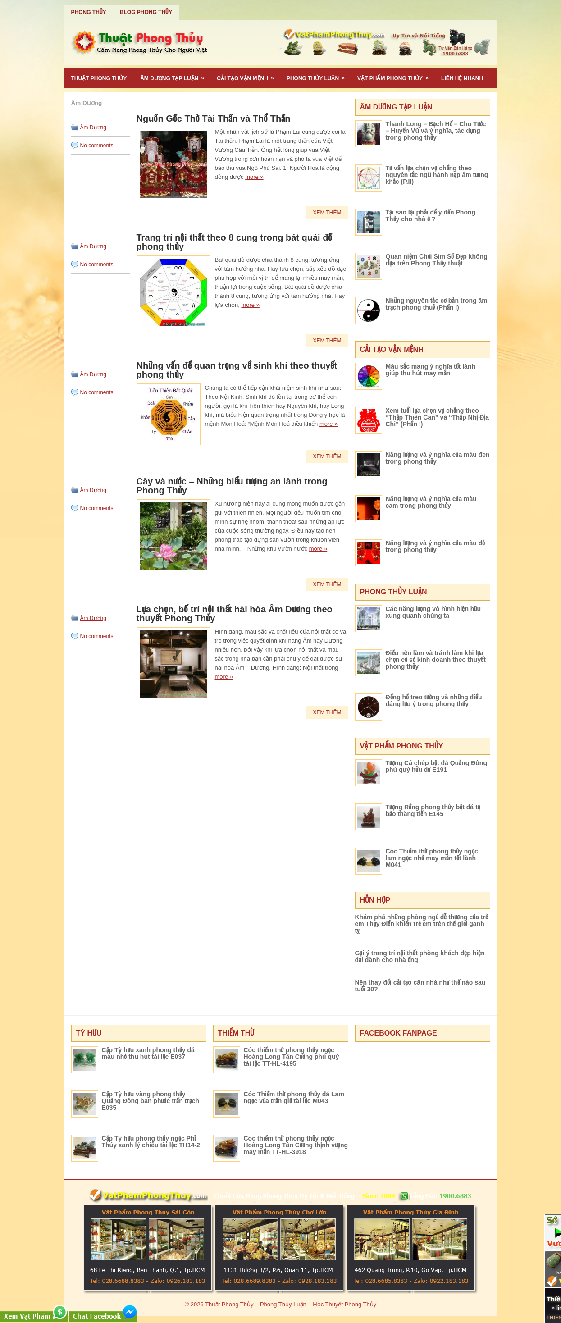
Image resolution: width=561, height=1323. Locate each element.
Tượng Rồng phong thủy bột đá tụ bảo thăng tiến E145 (433, 810)
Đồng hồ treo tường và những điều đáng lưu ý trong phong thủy (434, 700)
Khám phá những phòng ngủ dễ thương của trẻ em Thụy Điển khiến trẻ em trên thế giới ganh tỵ (421, 923)
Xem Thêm (327, 213)
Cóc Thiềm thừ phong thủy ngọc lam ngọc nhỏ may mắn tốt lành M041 (432, 858)
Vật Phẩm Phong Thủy (395, 75)
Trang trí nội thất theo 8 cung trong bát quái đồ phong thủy (235, 242)
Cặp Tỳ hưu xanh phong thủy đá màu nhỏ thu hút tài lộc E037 (148, 1053)
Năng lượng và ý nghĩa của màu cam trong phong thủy (431, 502)
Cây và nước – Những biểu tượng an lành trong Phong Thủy (232, 485)
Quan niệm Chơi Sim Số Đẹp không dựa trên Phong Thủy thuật (437, 260)
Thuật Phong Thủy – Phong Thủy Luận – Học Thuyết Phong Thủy (290, 1304)
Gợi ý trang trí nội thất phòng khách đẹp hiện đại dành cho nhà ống (420, 956)
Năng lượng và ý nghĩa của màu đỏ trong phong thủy (435, 546)
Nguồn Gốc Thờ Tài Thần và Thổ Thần (214, 118)
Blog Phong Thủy (146, 12)
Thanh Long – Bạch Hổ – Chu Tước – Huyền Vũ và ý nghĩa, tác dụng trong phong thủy (436, 130)
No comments (97, 145)
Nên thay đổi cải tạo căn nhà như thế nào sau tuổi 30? (420, 986)
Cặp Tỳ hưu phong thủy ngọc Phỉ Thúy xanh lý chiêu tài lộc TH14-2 (151, 1142)
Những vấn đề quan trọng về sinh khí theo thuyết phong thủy (237, 369)
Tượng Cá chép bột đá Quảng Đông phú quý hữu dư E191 (436, 766)
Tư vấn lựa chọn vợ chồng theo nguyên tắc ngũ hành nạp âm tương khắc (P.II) (437, 174)
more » (254, 176)
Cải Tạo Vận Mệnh (248, 75)
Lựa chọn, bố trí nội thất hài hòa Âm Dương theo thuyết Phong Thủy (235, 613)
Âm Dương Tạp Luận (175, 75)
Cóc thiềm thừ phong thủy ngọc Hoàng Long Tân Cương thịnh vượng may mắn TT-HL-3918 (296, 1145)
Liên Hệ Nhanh (462, 78)
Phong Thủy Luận (319, 75)
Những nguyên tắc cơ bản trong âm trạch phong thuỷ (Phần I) (437, 304)
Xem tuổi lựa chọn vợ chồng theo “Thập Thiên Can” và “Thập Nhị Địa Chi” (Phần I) (437, 417)
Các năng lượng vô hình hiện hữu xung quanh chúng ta (433, 612)
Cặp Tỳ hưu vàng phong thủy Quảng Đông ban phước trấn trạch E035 (151, 1100)
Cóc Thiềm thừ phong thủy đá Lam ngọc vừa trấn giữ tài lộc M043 (294, 1097)
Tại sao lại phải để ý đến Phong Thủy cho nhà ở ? (431, 216)
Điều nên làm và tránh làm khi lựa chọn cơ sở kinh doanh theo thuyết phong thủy (436, 659)
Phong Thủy (88, 12)
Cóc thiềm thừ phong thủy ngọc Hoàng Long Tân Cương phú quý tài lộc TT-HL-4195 (291, 1056)
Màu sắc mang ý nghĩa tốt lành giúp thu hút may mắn (430, 370)
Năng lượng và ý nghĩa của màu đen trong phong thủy (438, 458)
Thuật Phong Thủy (99, 78)
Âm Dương (93, 127)
